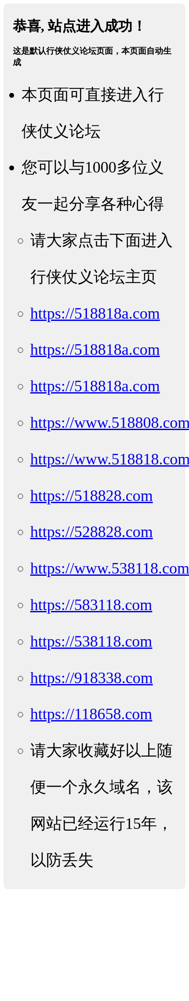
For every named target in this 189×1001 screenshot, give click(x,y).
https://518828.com (91, 495)
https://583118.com (91, 605)
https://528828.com (91, 532)
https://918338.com (91, 678)
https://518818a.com (95, 313)
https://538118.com (91, 641)
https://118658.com (91, 714)
